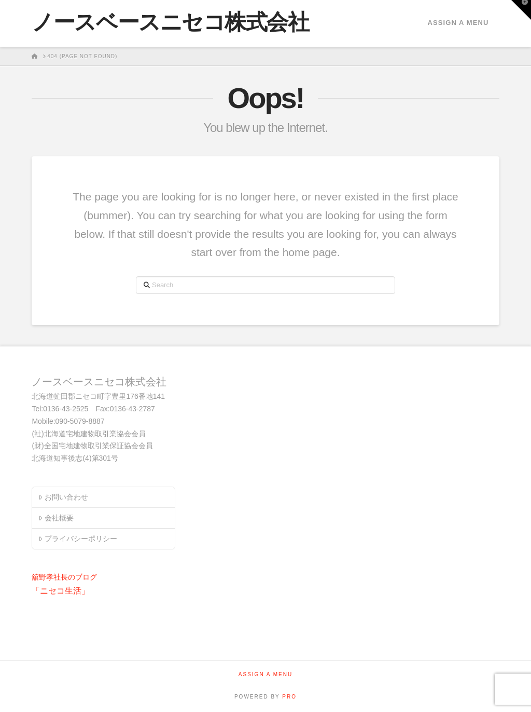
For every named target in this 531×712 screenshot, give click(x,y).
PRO (289, 697)
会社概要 (55, 518)
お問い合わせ (63, 497)
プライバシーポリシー (77, 538)
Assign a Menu (457, 22)
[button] (521, 10)
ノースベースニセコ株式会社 (170, 22)
